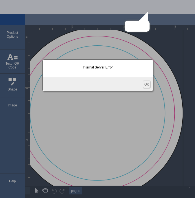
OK (146, 84)
